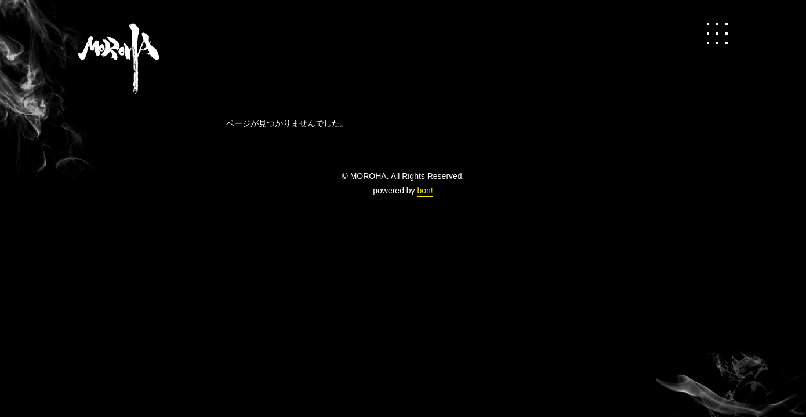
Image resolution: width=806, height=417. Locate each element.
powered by (403, 190)
